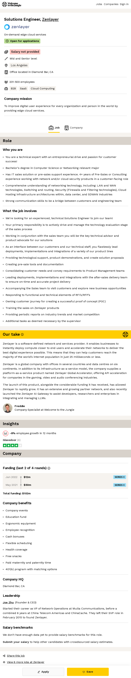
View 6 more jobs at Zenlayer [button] (23, 662)
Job (53, 128)
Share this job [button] (14, 655)
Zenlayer (50, 19)
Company (73, 128)
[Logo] (11, 4)
